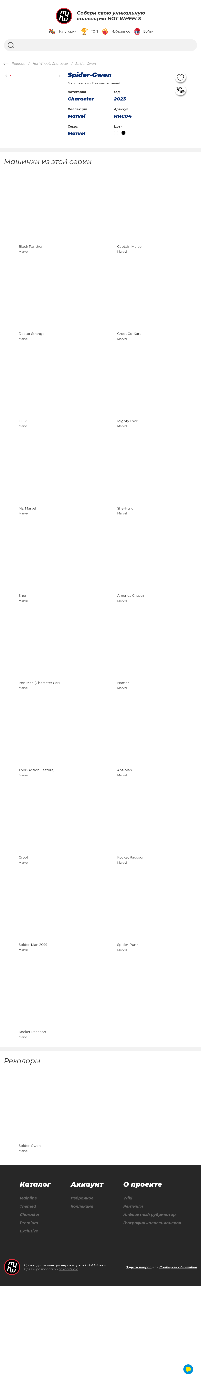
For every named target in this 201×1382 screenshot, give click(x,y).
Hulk (22, 447)
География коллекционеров (151, 1319)
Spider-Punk (127, 1023)
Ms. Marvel (27, 543)
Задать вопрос (139, 1364)
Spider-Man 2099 (33, 1023)
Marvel (76, 116)
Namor (123, 735)
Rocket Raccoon (131, 927)
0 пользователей (106, 83)
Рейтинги (131, 1302)
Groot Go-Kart (129, 351)
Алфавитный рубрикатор (148, 1310)
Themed (27, 1302)
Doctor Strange (31, 351)
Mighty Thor (127, 447)
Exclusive (29, 1327)
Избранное (81, 1294)
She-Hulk (125, 543)
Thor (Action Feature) (37, 831)
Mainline (28, 1294)
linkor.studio (68, 1365)
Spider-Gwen (30, 1241)
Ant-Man (124, 831)
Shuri (23, 639)
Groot (23, 927)
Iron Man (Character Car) (39, 735)
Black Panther (31, 255)
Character (30, 1310)
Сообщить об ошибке (178, 1364)
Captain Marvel (130, 255)
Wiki (126, 1294)
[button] (6, 75)
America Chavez (130, 639)
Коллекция (81, 1302)
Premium (29, 1319)
